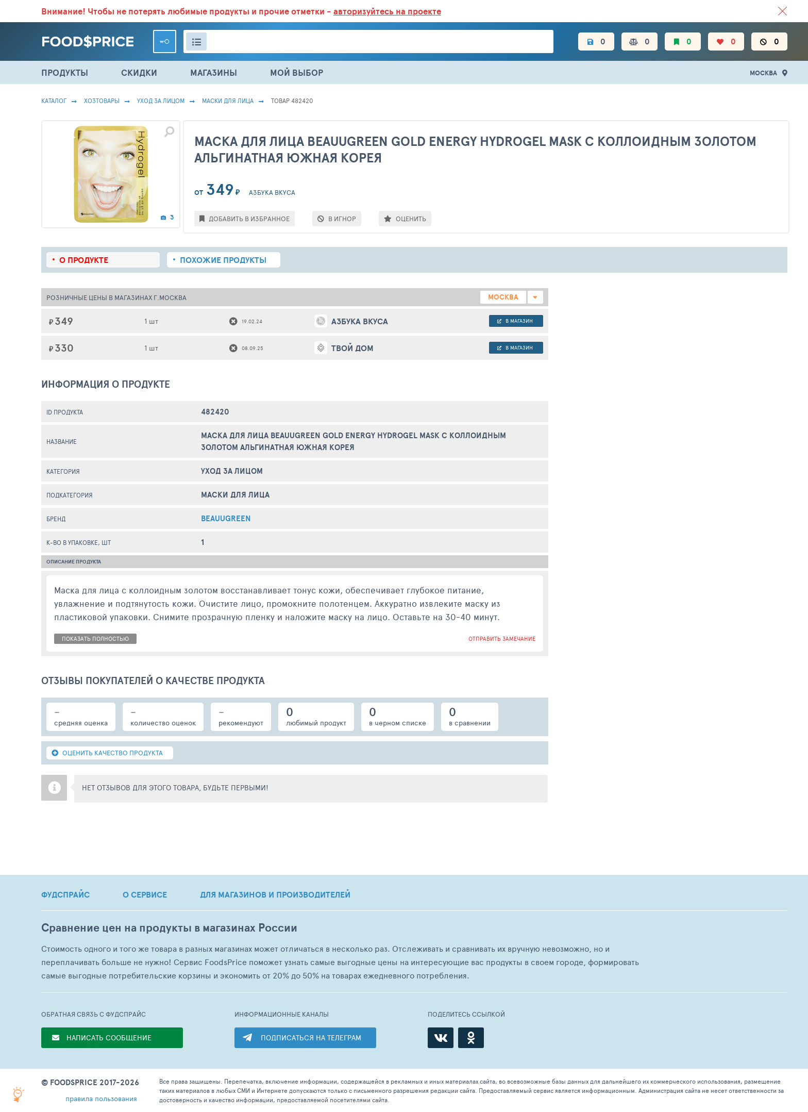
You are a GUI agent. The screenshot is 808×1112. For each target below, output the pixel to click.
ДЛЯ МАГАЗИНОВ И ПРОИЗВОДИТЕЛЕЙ (275, 894)
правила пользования (101, 1098)
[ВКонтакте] (440, 1037)
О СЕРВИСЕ (145, 894)
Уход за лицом (160, 100)
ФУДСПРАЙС (65, 894)
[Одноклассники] (471, 1037)
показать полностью (95, 638)
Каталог (53, 100)
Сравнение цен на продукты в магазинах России (169, 927)
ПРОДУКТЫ (64, 72)
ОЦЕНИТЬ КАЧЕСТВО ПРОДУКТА (107, 752)
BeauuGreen (226, 518)
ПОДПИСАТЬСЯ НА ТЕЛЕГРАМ (311, 1037)
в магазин (515, 320)
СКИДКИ (139, 72)
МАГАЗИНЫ (213, 72)
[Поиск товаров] (368, 41)
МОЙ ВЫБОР (296, 72)
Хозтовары (102, 100)
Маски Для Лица (228, 100)
